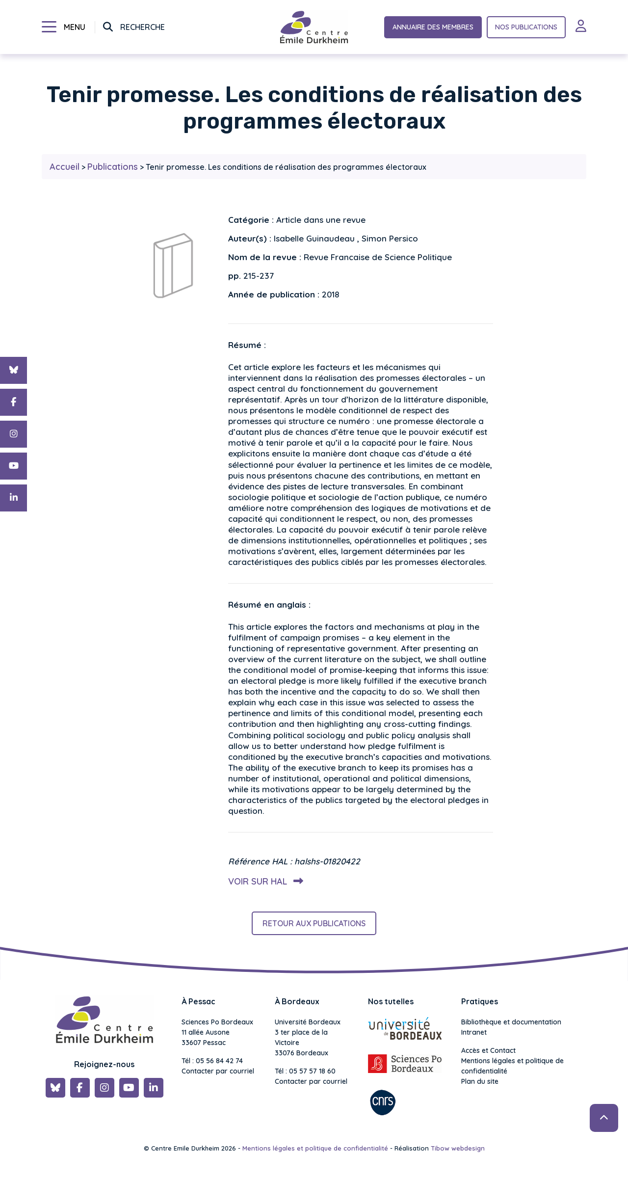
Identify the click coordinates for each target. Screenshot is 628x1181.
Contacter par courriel (218, 1071)
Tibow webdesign (458, 1148)
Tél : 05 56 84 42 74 (212, 1060)
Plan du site (479, 1081)
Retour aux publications (314, 923)
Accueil (64, 166)
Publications (112, 166)
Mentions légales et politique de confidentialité (512, 1065)
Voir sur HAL (263, 881)
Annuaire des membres (432, 27)
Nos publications (526, 27)
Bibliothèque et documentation (511, 1022)
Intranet (474, 1032)
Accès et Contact (488, 1050)
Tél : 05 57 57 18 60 (305, 1071)
